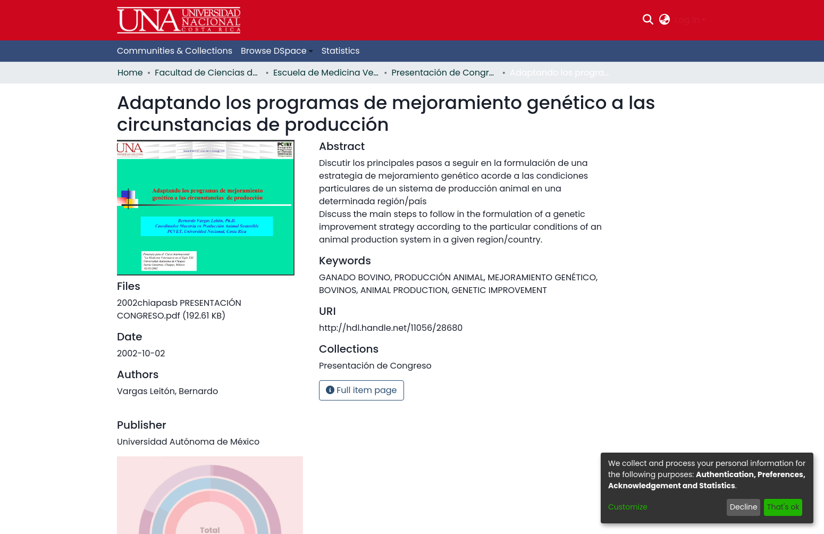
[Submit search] (648, 20)
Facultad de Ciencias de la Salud (208, 72)
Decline (744, 507)
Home (130, 72)
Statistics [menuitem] (341, 51)
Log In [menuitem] (687, 20)
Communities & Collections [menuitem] (174, 51)
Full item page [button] (361, 390)
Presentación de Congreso (445, 72)
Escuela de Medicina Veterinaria (326, 72)
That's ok (783, 507)
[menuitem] (664, 20)
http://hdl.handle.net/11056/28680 (391, 328)
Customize (628, 507)
